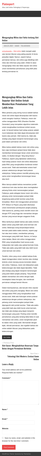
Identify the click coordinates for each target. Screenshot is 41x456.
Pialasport (8, 4)
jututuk (17, 45)
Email (5, 419)
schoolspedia (7, 51)
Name (5, 409)
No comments (25, 45)
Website (5, 428)
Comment (6, 378)
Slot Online (6, 337)
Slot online (17, 51)
